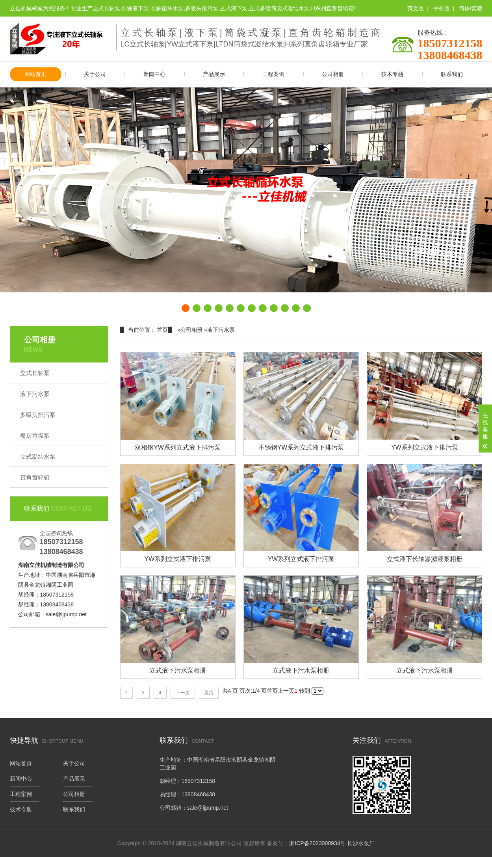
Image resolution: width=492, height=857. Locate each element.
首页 (162, 330)
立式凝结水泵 (38, 456)
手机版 (441, 8)
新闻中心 (154, 74)
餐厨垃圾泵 (35, 435)
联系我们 (452, 74)
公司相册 (333, 74)
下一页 (183, 693)
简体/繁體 (471, 8)
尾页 (209, 693)
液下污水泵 (35, 393)
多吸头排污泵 (38, 414)
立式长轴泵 (35, 373)
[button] (185, 308)
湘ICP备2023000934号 (317, 843)
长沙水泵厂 (361, 843)
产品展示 (214, 74)
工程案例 (273, 74)
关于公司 (95, 74)
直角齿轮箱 (35, 477)
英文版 (415, 8)
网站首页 (35, 74)
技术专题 (392, 74)
